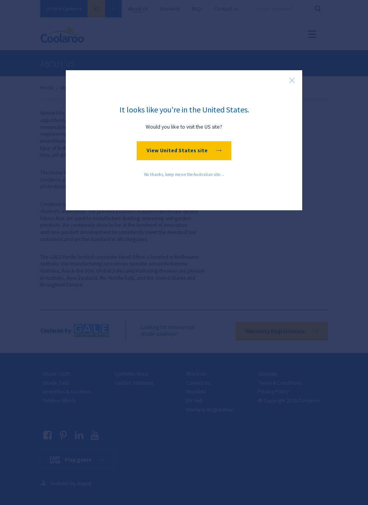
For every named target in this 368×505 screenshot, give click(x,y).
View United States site (184, 150)
